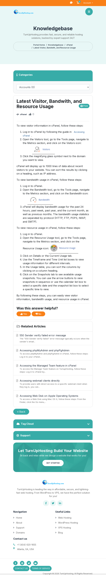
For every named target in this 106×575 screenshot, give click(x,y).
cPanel (69, 45)
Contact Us (21, 568)
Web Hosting (64, 517)
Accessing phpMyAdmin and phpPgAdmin (52, 353)
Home (19, 517)
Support (20, 527)
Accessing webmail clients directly (52, 383)
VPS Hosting (64, 527)
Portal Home (39, 45)
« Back (21, 411)
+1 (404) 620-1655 (26, 544)
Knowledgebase (55, 45)
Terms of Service (41, 568)
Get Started (53, 463)
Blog (60, 532)
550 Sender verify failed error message (52, 338)
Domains (20, 532)
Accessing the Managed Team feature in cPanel (52, 368)
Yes (23, 314)
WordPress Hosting (68, 522)
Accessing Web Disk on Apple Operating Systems (52, 399)
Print (84, 106)
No (38, 314)
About (19, 522)
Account (87, 3)
